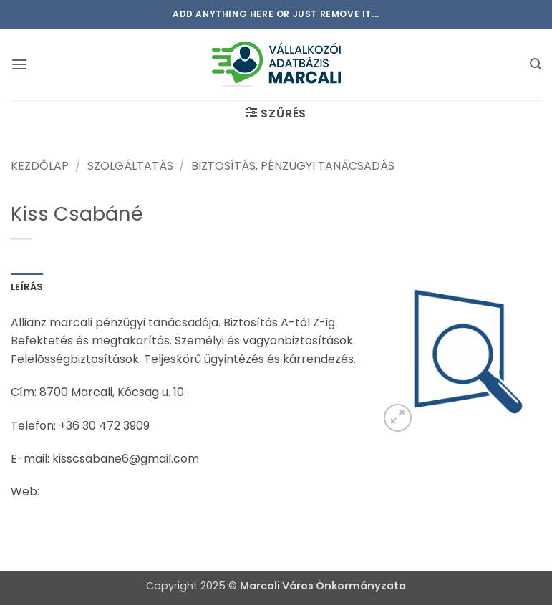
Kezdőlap (40, 166)
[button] (19, 64)
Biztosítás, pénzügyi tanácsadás (292, 166)
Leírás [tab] (27, 287)
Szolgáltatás (130, 166)
